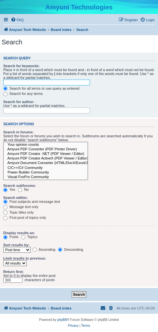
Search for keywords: (21, 66)
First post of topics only (24, 217)
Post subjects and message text (31, 202)
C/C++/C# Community (45, 168)
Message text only (20, 207)
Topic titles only (18, 212)
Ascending (44, 249)
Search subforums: (19, 186)
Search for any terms (23, 94)
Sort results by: (16, 245)
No (23, 189)
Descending (70, 249)
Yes (9, 189)
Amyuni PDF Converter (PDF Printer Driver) (45, 149)
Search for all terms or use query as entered (41, 88)
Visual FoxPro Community (45, 177)
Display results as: (19, 233)
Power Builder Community (45, 172)
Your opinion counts (45, 145)
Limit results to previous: (24, 258)
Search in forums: (18, 132)
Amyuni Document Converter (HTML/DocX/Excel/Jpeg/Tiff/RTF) (45, 163)
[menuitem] (17, 20)
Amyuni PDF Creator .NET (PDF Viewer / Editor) (45, 154)
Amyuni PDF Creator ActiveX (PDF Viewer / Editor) (45, 158)
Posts (11, 237)
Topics (29, 237)
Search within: (15, 198)
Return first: (13, 272)
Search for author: (18, 102)
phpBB (62, 320)
